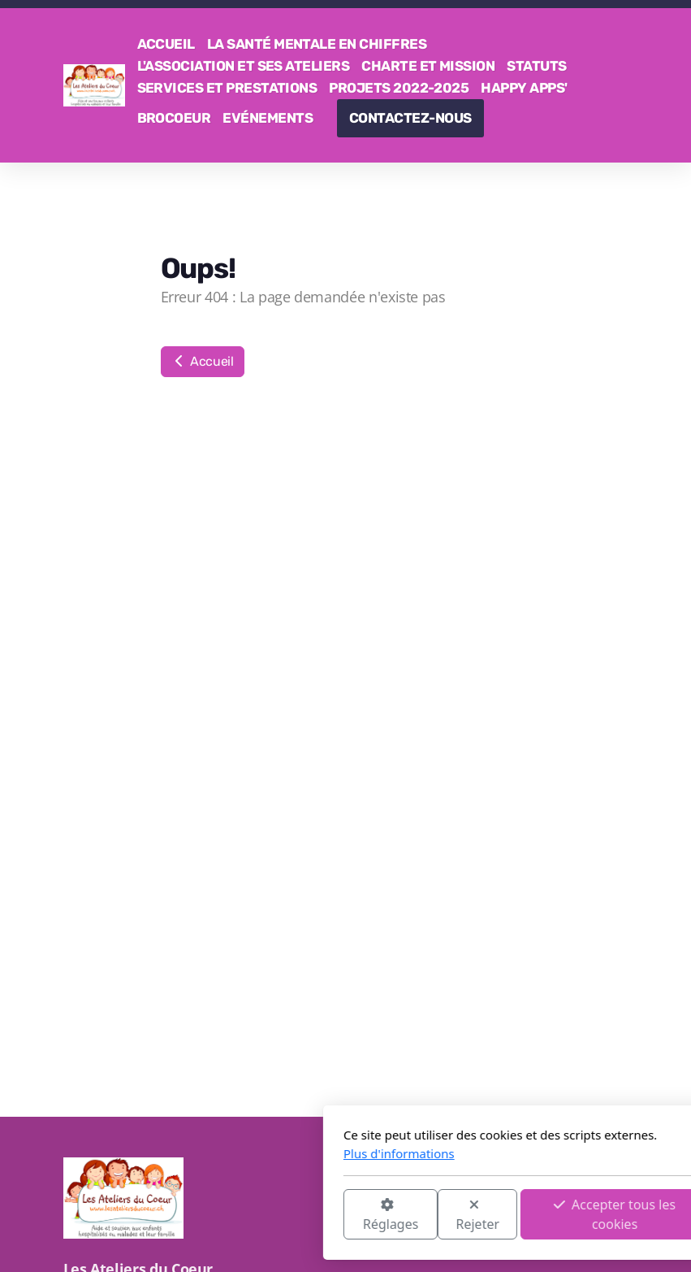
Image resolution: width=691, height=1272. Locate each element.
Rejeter (297, 1215)
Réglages (209, 1215)
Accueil (202, 361)
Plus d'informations (218, 1153)
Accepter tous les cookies (434, 1214)
